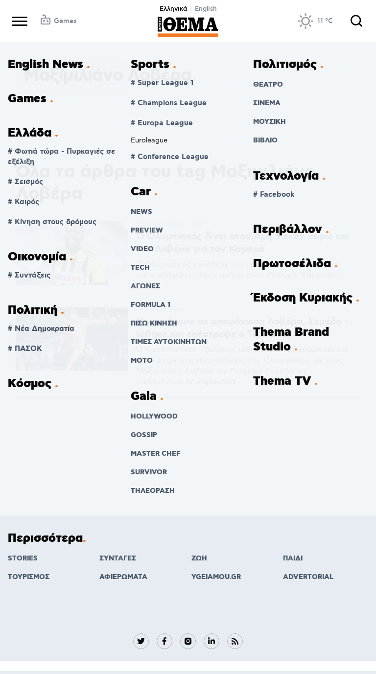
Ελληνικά (173, 9)
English (206, 9)
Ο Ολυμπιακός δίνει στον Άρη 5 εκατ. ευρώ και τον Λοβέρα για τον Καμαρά (242, 243)
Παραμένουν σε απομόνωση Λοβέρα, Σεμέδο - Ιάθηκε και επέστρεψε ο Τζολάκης (242, 328)
